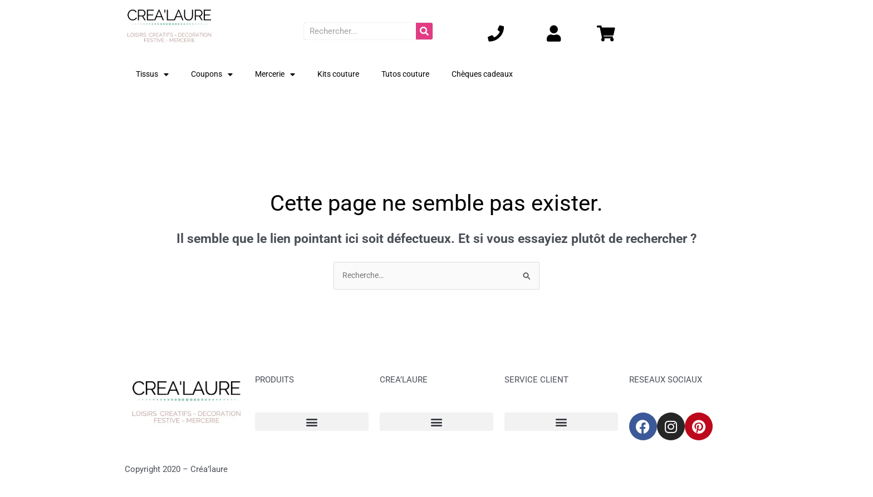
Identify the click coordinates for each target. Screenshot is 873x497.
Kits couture (348, 74)
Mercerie (281, 75)
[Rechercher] (424, 31)
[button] (312, 422)
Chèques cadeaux (500, 74)
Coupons (216, 75)
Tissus (153, 75)
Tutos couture (419, 74)
